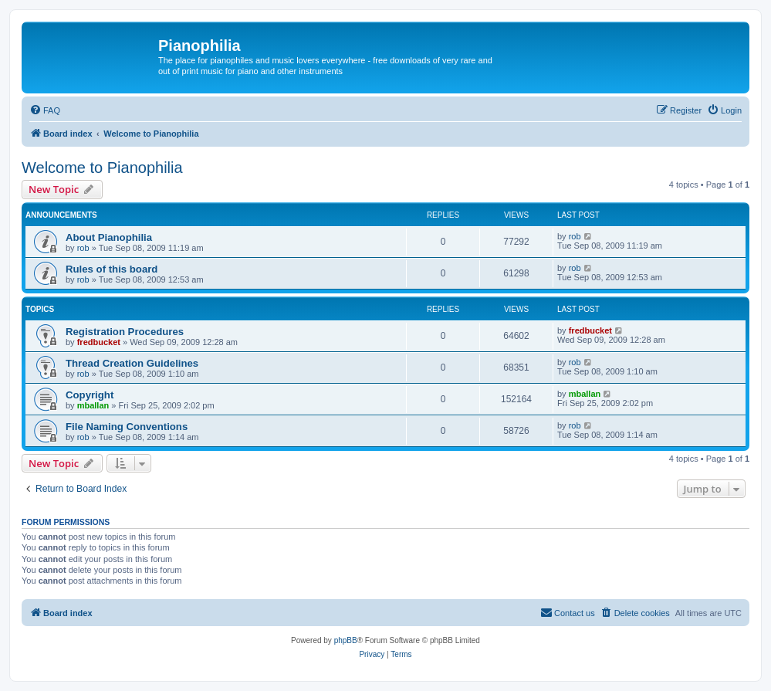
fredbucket (98, 342)
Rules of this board (111, 269)
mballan (93, 405)
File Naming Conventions (127, 426)
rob (83, 247)
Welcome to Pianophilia (102, 167)
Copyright (89, 395)
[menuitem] (44, 110)
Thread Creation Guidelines (132, 363)
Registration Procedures (125, 331)
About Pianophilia (109, 237)
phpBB (345, 640)
